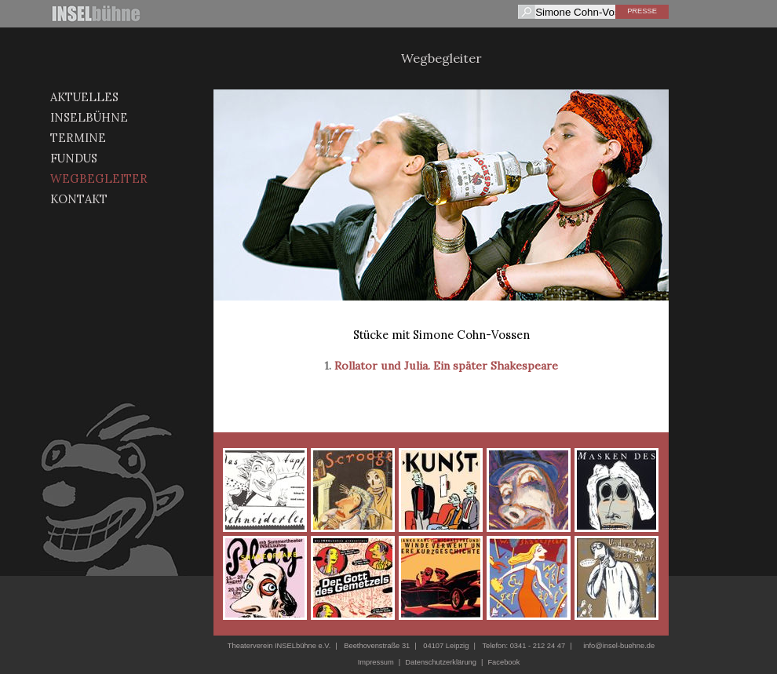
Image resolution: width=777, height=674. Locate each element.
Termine (78, 137)
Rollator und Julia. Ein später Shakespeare (446, 366)
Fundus (73, 158)
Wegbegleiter (99, 178)
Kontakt (79, 198)
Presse (642, 11)
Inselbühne (89, 117)
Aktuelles (84, 96)
